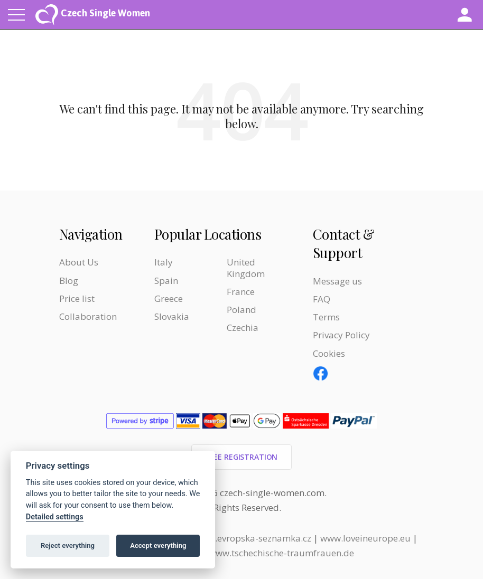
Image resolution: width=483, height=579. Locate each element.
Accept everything (158, 545)
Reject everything (68, 545)
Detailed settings (54, 516)
